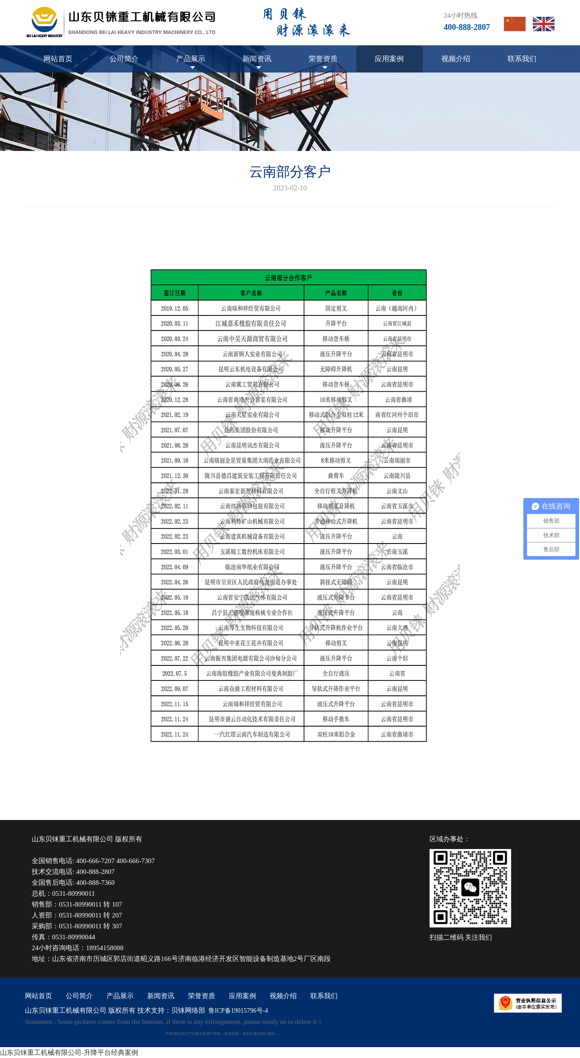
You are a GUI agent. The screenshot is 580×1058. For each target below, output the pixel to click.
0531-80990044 (73, 937)
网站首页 (58, 59)
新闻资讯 (256, 59)
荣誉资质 (323, 59)
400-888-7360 (95, 882)
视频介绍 (455, 59)
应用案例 (389, 59)
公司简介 (124, 59)
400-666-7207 (95, 860)
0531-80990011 (73, 893)
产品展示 (190, 59)
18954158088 (105, 947)
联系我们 (522, 59)
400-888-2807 (95, 871)
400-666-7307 (135, 860)
